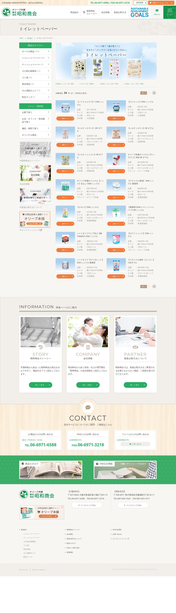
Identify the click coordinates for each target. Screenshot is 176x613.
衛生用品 (28, 83)
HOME (22, 38)
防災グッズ (28, 96)
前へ (142, 97)
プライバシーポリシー (44, 606)
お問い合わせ (135, 483)
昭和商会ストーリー (90, 12)
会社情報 (105, 12)
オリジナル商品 (29, 134)
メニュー (170, 12)
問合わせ (157, 12)
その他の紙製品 (31, 70)
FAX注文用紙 (118, 566)
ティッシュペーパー (32, 64)
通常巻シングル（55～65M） (69, 83)
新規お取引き (120, 12)
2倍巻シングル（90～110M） (126, 83)
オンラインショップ (123, 575)
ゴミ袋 (27, 77)
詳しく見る (42, 424)
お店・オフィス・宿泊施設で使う (33, 120)
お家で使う (27, 112)
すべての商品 (30, 51)
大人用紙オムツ (31, 90)
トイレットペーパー (33, 57)
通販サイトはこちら (160, 3)
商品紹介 (74, 12)
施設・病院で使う (30, 128)
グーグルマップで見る (88, 546)
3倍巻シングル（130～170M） (69, 87)
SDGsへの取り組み (74, 584)
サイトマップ (24, 606)
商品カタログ (72, 579)
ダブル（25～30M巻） (97, 83)
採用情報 (141, 2)
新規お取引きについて (76, 575)
